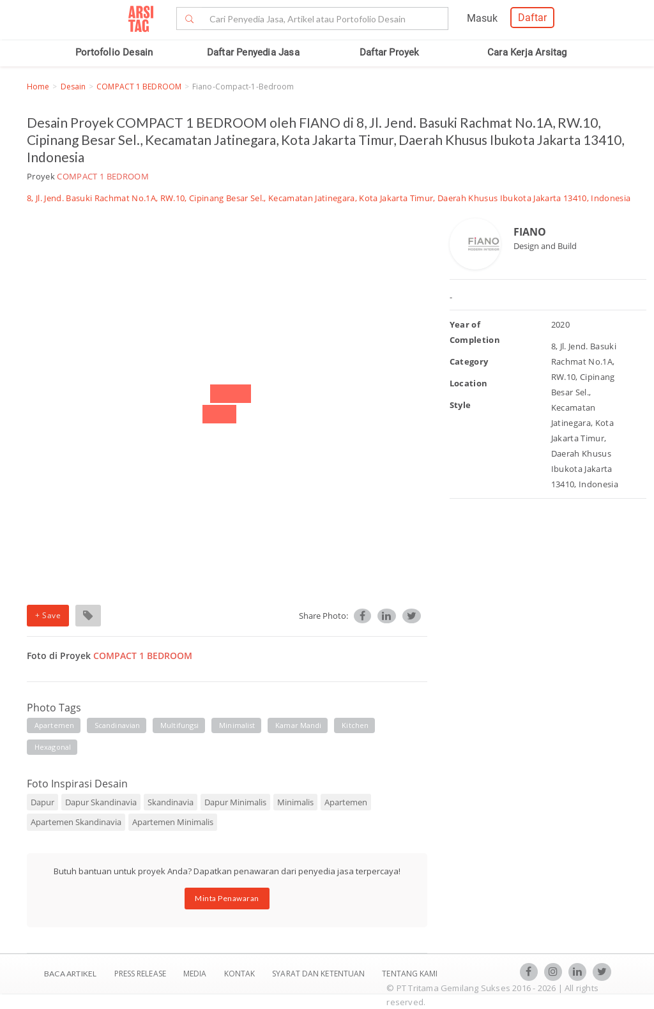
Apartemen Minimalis (172, 822)
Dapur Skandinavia (101, 802)
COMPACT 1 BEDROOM (138, 86)
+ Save (48, 615)
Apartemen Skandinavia (76, 822)
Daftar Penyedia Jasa (253, 52)
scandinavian (117, 725)
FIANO (529, 232)
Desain (73, 86)
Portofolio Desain (114, 52)
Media (196, 973)
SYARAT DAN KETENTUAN (319, 973)
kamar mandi (298, 725)
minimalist (237, 725)
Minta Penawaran (227, 898)
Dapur (42, 802)
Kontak (240, 973)
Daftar (532, 17)
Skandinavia (171, 802)
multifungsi (179, 725)
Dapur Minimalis (235, 802)
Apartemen (345, 802)
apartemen (54, 725)
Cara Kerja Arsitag (527, 52)
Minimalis (295, 802)
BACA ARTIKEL (70, 973)
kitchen (355, 725)
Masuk (482, 18)
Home (38, 86)
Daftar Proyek (390, 52)
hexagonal (52, 747)
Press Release (140, 973)
